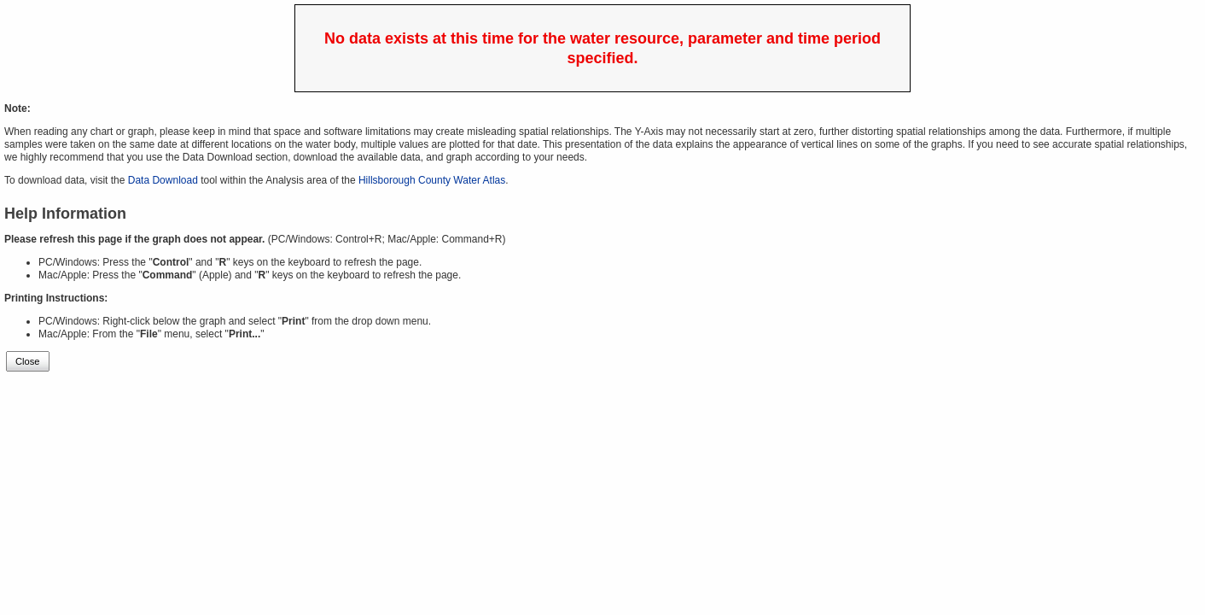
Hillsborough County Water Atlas (431, 180)
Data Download (163, 180)
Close (27, 361)
